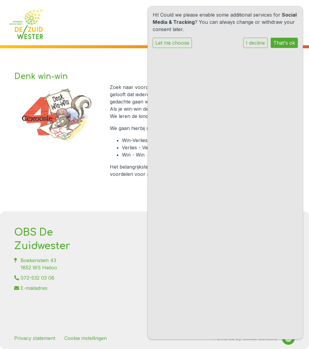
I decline (255, 43)
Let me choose (172, 43)
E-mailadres (34, 288)
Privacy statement (34, 338)
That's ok (284, 43)
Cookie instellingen (85, 338)
